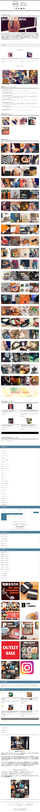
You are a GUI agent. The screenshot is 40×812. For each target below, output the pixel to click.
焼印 (35, 686)
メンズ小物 (2, 684)
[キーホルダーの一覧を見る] (20, 183)
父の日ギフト (21, 685)
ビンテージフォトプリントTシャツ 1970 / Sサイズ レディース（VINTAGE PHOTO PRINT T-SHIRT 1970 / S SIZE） (29, 425)
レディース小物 (6, 684)
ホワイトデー (14, 685)
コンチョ (8, 686)
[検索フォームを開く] (18, 8)
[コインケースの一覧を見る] (20, 241)
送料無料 (2, 686)
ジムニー (29, 685)
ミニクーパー (25, 685)
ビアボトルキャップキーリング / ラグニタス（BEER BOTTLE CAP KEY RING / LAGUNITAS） (29, 698)
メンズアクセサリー (13, 684)
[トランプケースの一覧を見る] (20, 311)
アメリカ (13, 686)
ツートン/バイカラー (26, 686)
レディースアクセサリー (19, 684)
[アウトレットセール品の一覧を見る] (20, 392)
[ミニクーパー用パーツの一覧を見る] (20, 380)
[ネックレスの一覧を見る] (20, 159)
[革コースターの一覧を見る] (20, 252)
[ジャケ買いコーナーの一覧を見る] (20, 287)
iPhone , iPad (32, 684)
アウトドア (33, 686)
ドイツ (15, 686)
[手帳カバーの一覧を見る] (20, 229)
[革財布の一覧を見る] (20, 148)
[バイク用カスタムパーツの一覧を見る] (20, 357)
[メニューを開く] (16, 8)
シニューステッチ (19, 686)
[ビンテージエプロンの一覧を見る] (20, 299)
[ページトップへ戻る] (20, 801)
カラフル (30, 686)
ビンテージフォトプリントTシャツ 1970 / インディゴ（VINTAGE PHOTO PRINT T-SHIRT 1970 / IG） (10, 425)
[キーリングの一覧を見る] (20, 206)
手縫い (22, 686)
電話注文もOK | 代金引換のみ (20, 526)
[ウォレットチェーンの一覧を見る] (20, 171)
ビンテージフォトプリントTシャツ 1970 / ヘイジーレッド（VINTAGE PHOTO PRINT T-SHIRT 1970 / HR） (10, 410)
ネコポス (4, 686)
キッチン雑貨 (24, 684)
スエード (11, 686)
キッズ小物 (9, 684)
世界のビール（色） (5, 685)
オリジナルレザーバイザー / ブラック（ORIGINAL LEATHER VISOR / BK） (10, 698)
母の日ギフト (18, 685)
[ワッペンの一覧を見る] (20, 276)
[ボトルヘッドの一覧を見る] (20, 194)
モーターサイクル (36, 685)
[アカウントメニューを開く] (21, 8)
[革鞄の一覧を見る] (20, 264)
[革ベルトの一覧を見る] (20, 322)
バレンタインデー (10, 685)
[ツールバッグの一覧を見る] (20, 369)
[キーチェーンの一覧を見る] (20, 334)
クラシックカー (32, 685)
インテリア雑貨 (28, 684)
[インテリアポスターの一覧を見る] (20, 218)
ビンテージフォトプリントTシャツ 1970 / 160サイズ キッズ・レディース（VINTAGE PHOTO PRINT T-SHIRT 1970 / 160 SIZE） (29, 411)
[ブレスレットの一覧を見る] (20, 346)
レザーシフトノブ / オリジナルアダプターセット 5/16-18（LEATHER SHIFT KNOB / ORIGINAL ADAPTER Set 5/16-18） (10, 711)
